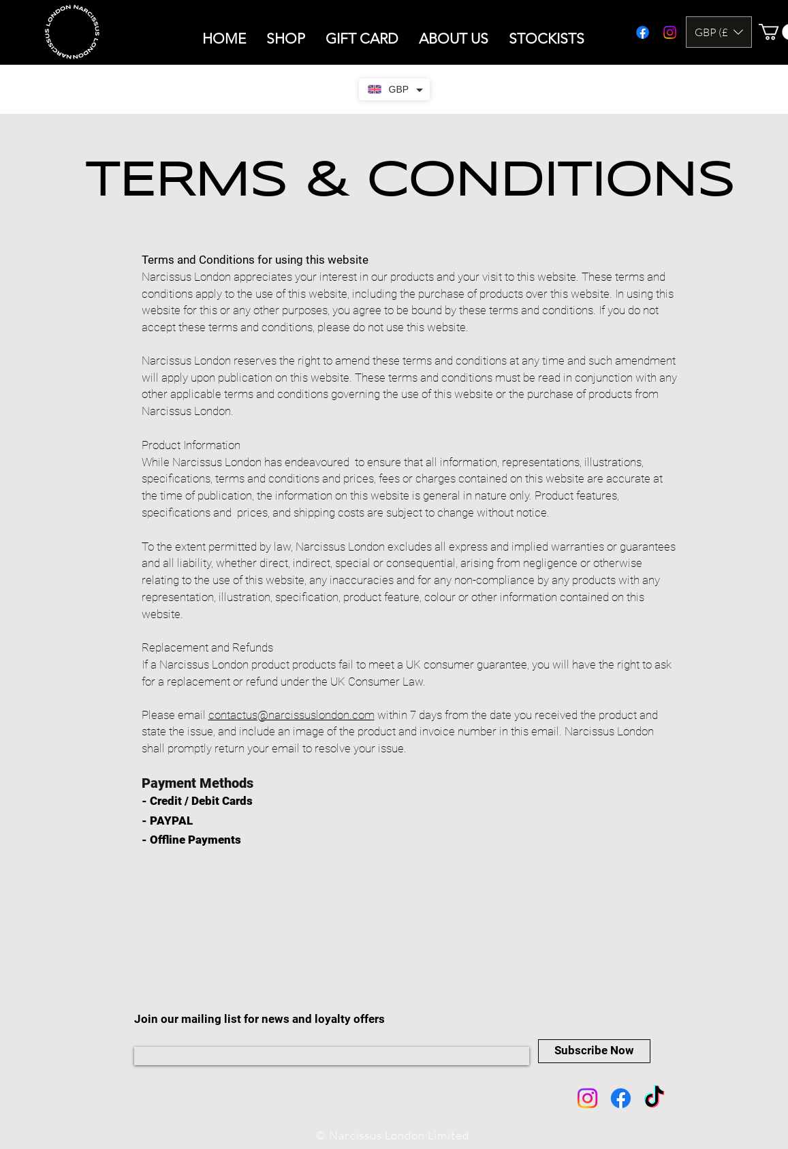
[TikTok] (654, 1098)
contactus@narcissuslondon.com (291, 715)
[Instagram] (587, 1098)
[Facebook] (621, 1098)
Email (149, 1035)
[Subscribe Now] (594, 1051)
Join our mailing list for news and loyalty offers (261, 1019)
